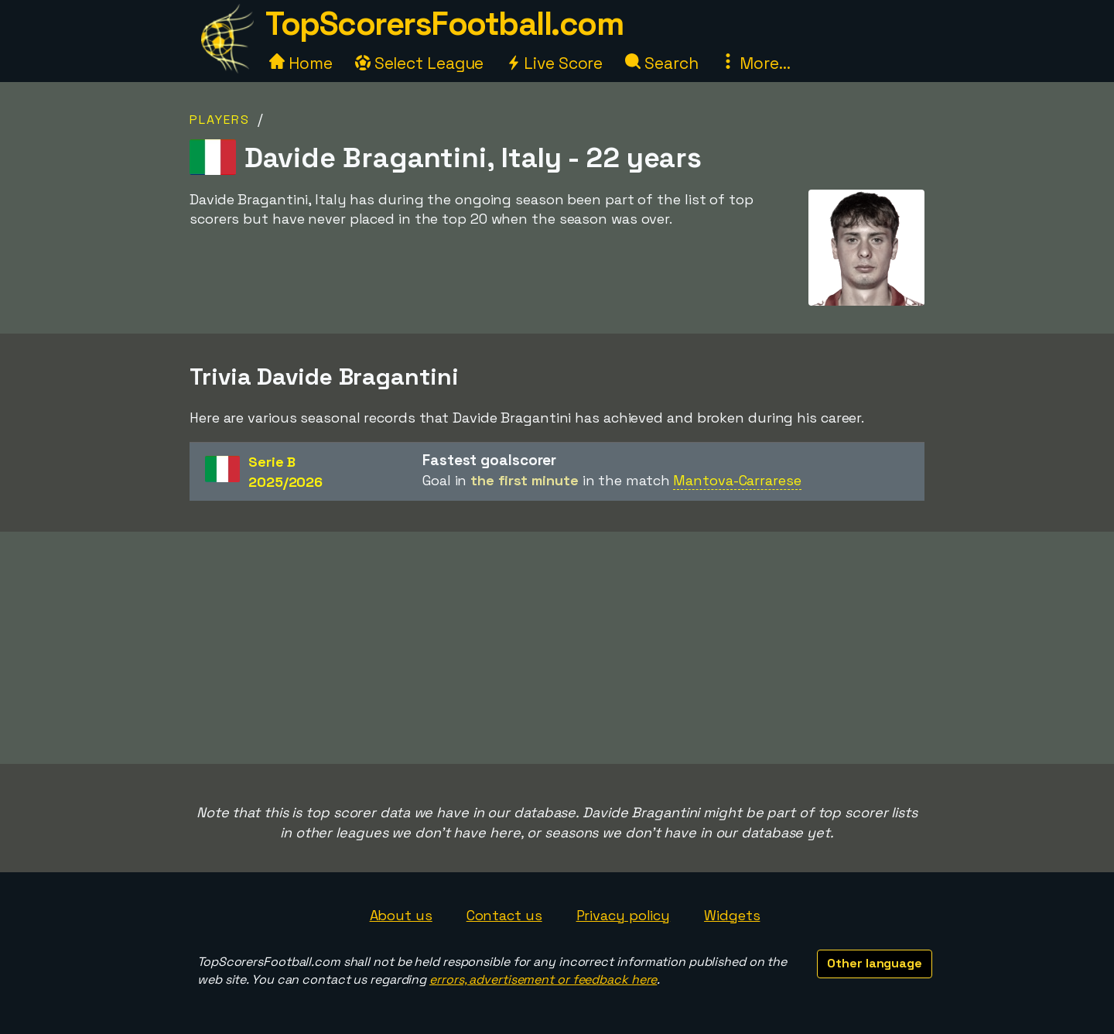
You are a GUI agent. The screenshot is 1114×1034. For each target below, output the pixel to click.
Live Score (554, 63)
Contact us (504, 915)
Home (301, 63)
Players (220, 119)
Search (661, 63)
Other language (874, 963)
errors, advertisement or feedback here (543, 979)
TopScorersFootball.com (444, 23)
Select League (419, 63)
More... (755, 63)
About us (401, 915)
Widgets (732, 915)
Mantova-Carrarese (737, 480)
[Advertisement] (557, 647)
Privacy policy (623, 915)
